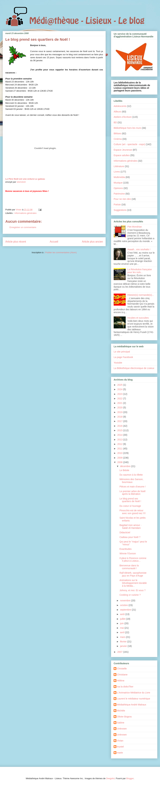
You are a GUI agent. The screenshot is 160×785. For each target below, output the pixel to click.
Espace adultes (122, 155)
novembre (125, 600)
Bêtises (117, 133)
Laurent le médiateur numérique (133, 698)
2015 (120, 430)
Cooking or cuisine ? (130, 595)
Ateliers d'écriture (123, 117)
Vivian (120, 740)
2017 (120, 421)
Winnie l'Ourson (128, 553)
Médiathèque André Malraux (131, 704)
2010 (120, 453)
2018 (120, 416)
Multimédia (119, 177)
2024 (120, 389)
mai (122, 628)
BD (115, 122)
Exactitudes (126, 549)
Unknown (122, 728)
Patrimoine (119, 193)
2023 (120, 394)
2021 (120, 403)
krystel (120, 746)
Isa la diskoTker (125, 686)
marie (120, 752)
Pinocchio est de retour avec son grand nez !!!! (133, 512)
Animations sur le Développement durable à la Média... (133, 583)
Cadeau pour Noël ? (130, 537)
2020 (120, 407)
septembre (126, 609)
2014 (120, 435)
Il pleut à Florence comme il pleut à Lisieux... (133, 559)
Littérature (119, 166)
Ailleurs (117, 111)
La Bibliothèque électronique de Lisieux (134, 368)
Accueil (54, 241)
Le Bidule (124, 470)
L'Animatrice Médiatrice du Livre (133, 692)
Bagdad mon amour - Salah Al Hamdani (131, 526)
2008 (120, 462)
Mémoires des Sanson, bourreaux (131, 480)
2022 (120, 398)
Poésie (117, 204)
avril (122, 632)
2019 (120, 412)
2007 (120, 652)
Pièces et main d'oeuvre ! (133, 486)
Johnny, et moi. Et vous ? (133, 590)
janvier (124, 646)
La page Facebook (123, 357)
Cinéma (118, 139)
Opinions (118, 188)
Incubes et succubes (138, 317)
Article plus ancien (92, 241)
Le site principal (122, 351)
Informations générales (25, 213)
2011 (120, 448)
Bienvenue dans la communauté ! (129, 567)
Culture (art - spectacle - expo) (129, 144)
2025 (120, 384)
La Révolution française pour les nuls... (140, 271)
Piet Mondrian (135, 226)
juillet (123, 619)
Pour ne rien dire (122, 199)
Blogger (130, 778)
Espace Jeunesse (123, 149)
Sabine (120, 722)
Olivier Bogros (124, 716)
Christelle (122, 668)
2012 (120, 444)
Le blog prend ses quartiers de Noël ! (130, 500)
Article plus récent (15, 241)
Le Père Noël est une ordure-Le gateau (25, 179)
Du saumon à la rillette (131, 474)
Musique (118, 182)
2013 (120, 439)
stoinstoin (21, 182)
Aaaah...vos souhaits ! (139, 249)
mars (123, 637)
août (122, 614)
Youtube (118, 362)
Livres (117, 171)
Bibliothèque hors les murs (127, 128)
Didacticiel (125, 532)
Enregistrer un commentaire (23, 227)
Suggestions (120, 210)
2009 (120, 457)
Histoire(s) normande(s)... (141, 295)
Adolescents (120, 106)
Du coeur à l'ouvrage (130, 506)
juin (122, 623)
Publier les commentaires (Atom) (61, 252)
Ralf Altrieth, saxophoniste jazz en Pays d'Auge (133, 574)
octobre (124, 605)
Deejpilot (110, 778)
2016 (120, 426)
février (123, 641)
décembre (125, 466)
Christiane (122, 674)
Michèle (121, 710)
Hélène (120, 680)
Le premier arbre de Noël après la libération (133, 492)
